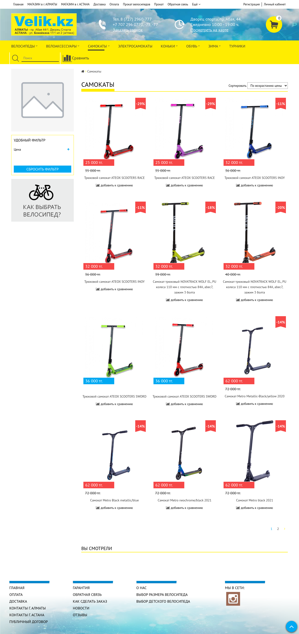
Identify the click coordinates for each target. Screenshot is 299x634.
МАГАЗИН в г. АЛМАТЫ (42, 4)
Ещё (196, 4)
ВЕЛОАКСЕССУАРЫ (62, 46)
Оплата (114, 4)
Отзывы (80, 614)
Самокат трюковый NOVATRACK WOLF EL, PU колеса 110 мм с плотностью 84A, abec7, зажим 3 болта (184, 286)
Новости (81, 608)
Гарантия (81, 587)
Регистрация (251, 4)
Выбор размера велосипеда (162, 594)
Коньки (169, 46)
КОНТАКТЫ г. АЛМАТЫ (27, 608)
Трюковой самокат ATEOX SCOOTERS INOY (254, 178)
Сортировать (238, 85)
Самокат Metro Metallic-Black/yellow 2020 (255, 396)
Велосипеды (24, 46)
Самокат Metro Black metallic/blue (114, 500)
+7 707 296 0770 (128, 24)
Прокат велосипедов (136, 4)
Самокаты (99, 46)
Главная (18, 4)
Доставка (99, 4)
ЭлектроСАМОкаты (135, 46)
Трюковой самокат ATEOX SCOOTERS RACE (114, 178)
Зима (214, 46)
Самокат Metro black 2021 (254, 500)
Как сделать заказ (90, 601)
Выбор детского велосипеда (163, 601)
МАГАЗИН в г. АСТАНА (75, 4)
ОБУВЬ (193, 46)
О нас (141, 587)
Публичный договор (28, 621)
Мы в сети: (235, 587)
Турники (237, 46)
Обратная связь (177, 4)
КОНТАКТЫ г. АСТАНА (26, 614)
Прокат (159, 4)
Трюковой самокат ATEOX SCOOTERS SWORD (114, 396)
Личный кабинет (275, 4)
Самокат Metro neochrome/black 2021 (184, 500)
